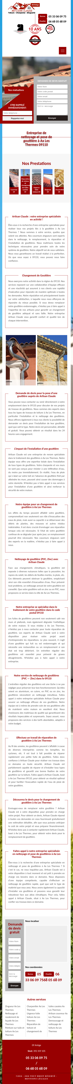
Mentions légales (36, 1079)
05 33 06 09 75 (57, 16)
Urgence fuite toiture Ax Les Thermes (33, 1017)
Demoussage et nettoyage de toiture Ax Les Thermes (55, 1026)
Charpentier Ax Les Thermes (36, 1008)
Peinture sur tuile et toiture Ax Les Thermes (14, 1031)
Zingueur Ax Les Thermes (12, 1008)
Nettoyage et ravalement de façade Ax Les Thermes (12, 1019)
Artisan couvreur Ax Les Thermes (57, 1015)
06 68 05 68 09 (57, 21)
